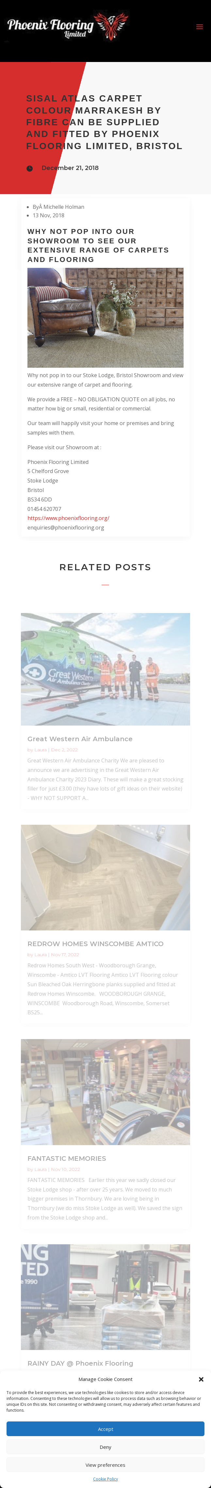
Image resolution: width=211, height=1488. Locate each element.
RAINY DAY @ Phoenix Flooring (80, 1363)
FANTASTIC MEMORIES (66, 1158)
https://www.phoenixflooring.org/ (68, 518)
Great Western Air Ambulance (80, 739)
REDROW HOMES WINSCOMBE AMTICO (95, 944)
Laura (40, 750)
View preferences (105, 1465)
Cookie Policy (105, 1479)
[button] (201, 1379)
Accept (105, 1429)
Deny (105, 1447)
